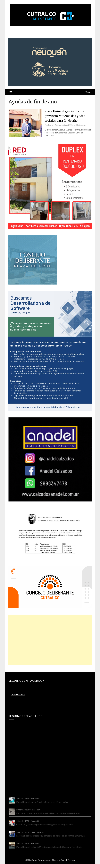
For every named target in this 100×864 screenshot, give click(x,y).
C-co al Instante (18, 694)
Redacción (81, 125)
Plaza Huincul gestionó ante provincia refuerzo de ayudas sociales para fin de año (67, 115)
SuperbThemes (68, 860)
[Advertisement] (50, 640)
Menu (87, 92)
